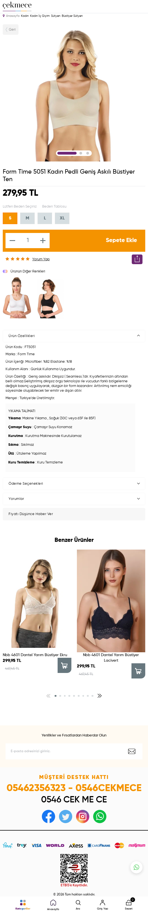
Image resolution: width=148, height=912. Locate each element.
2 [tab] (80, 153)
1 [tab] (67, 153)
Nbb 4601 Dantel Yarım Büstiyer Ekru (35, 655)
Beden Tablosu (54, 206)
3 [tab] (87, 153)
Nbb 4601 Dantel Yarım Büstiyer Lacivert (111, 657)
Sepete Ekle (121, 240)
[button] (55, 696)
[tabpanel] (73, 91)
